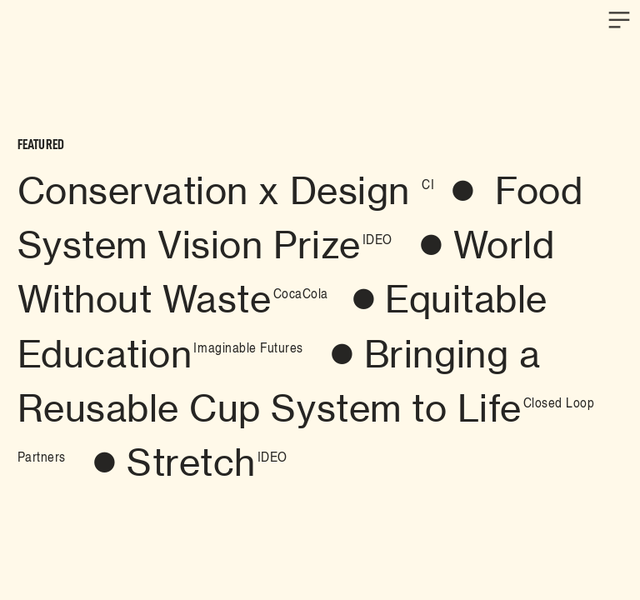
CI (428, 183)
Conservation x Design (219, 190)
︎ (619, 20)
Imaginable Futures (247, 347)
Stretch (191, 462)
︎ (342, 354)
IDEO (377, 238)
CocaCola (300, 292)
